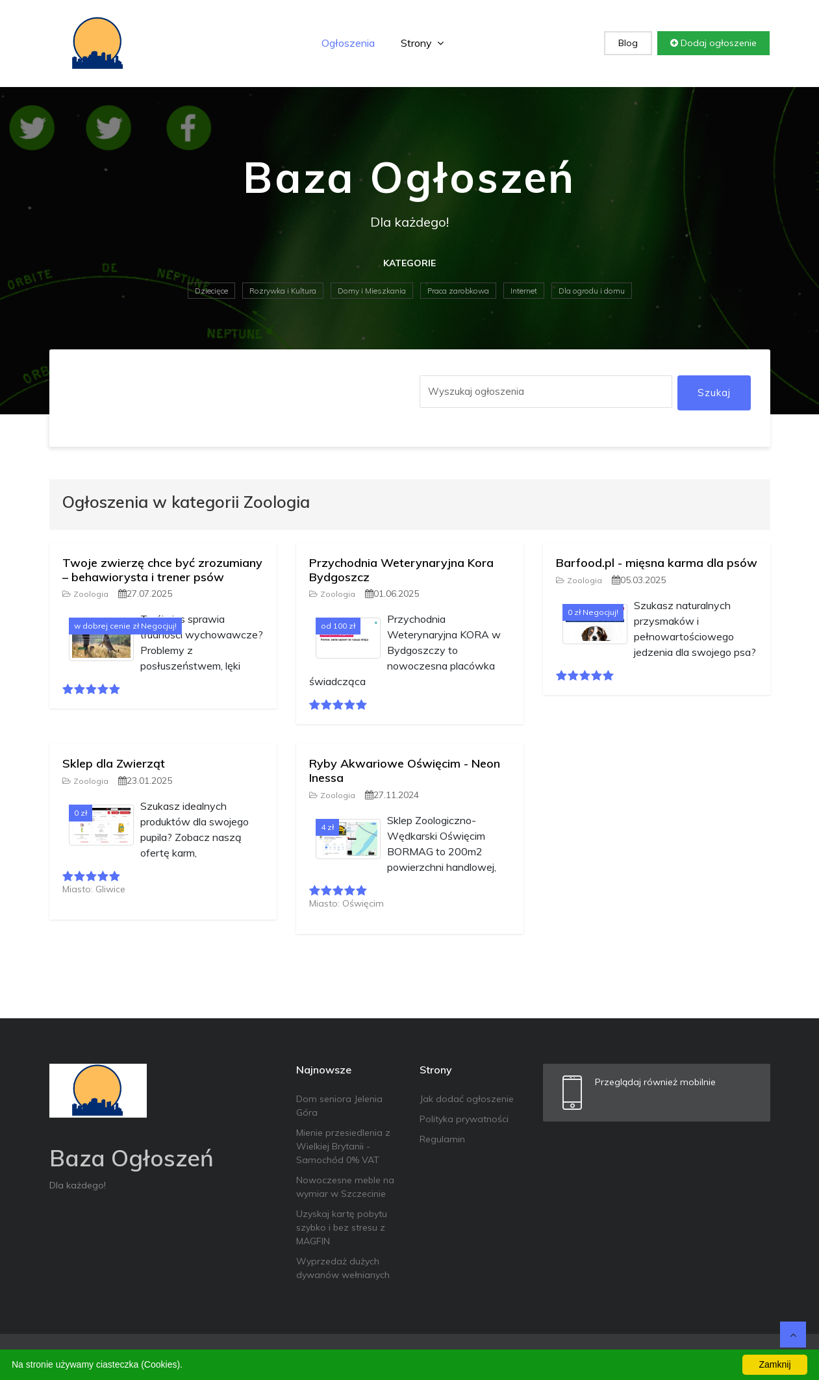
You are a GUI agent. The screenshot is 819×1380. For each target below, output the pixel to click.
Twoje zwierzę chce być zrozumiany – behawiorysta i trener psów (162, 569)
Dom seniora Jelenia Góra (339, 1105)
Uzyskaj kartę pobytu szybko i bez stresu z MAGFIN (341, 1227)
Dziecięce (211, 290)
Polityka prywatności (464, 1119)
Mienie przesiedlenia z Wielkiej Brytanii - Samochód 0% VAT (343, 1146)
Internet (523, 290)
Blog (628, 43)
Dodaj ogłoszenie (713, 43)
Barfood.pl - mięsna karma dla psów (656, 562)
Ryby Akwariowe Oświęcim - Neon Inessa (404, 770)
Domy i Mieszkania (372, 290)
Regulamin (442, 1139)
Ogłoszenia (348, 42)
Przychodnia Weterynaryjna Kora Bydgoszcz (401, 569)
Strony (422, 42)
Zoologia (85, 594)
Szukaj (714, 392)
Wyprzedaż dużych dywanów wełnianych (343, 1268)
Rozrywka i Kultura (282, 290)
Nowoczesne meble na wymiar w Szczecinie (345, 1186)
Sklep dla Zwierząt (113, 763)
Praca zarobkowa (458, 290)
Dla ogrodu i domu (592, 290)
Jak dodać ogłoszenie (467, 1099)
